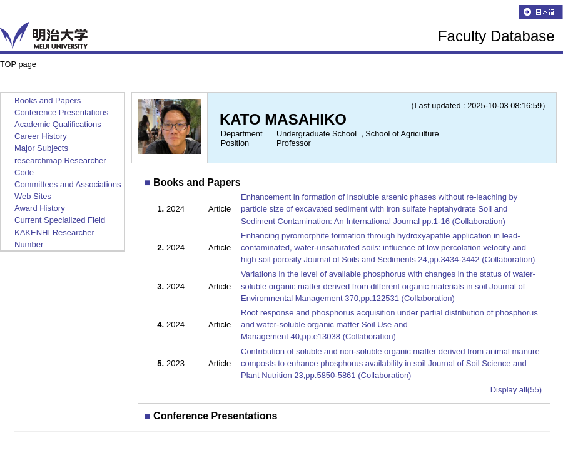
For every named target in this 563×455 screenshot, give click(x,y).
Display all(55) (516, 389)
